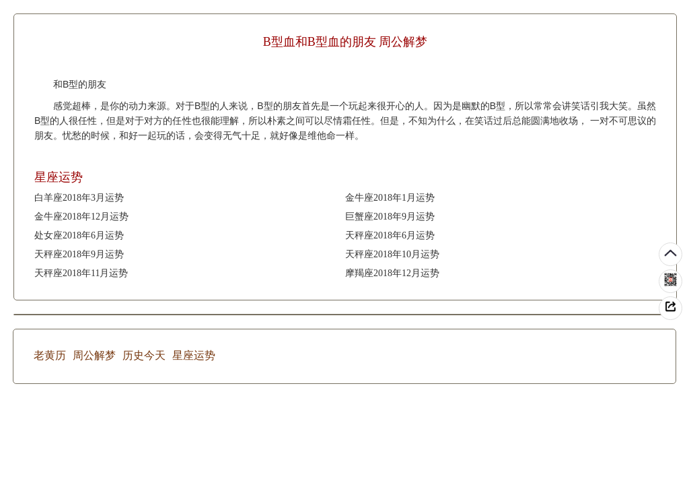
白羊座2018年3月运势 (79, 198)
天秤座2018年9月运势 (79, 254)
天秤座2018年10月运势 (392, 254)
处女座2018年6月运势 (79, 235)
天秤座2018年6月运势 (390, 235)
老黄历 (50, 355)
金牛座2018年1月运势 (390, 198)
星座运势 (193, 355)
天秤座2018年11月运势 (81, 273)
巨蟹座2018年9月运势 (390, 217)
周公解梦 (94, 355)
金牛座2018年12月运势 (81, 217)
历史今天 (144, 355)
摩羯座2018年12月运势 (392, 273)
